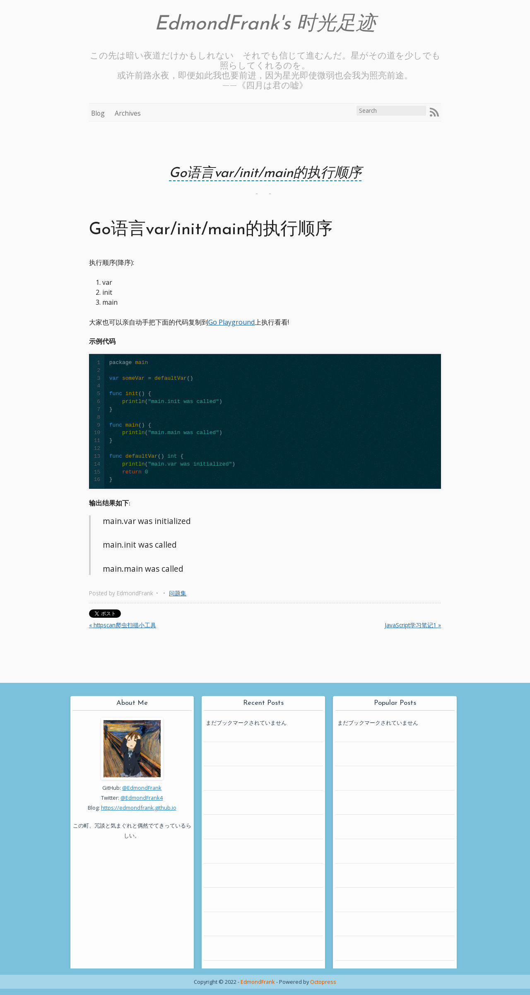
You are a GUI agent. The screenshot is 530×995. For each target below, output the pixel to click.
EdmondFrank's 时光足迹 (265, 24)
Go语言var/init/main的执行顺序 (265, 173)
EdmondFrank (258, 981)
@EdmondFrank (141, 787)
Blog (98, 113)
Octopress (323, 981)
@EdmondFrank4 (141, 797)
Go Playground (231, 322)
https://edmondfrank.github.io (138, 807)
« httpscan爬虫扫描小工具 (122, 625)
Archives (128, 113)
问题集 (177, 593)
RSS (434, 112)
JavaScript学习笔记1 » (413, 625)
